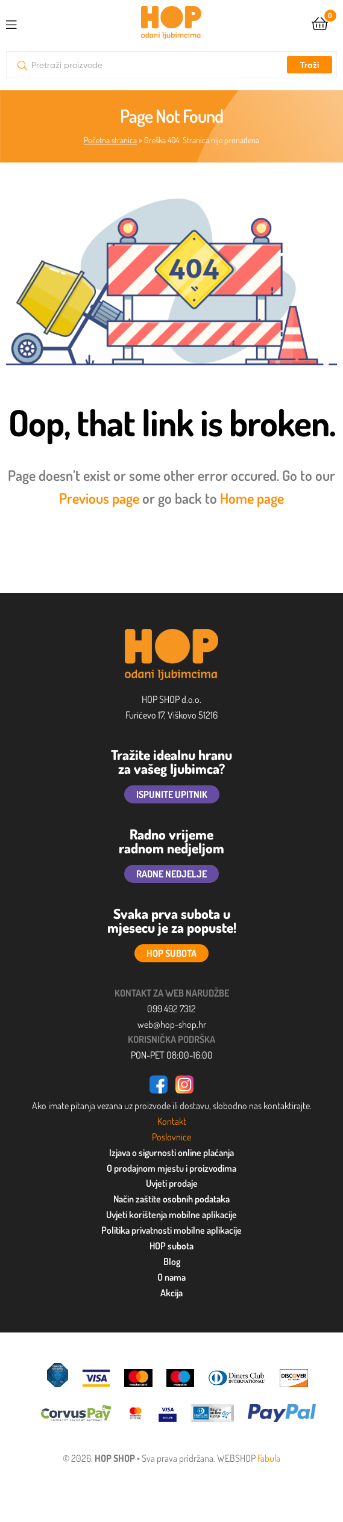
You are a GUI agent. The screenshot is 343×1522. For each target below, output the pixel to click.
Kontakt (171, 1121)
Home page (252, 498)
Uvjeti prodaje (172, 1183)
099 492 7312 (171, 1009)
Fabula (268, 1458)
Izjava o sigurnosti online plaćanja (171, 1152)
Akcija (171, 1293)
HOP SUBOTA (171, 953)
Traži (309, 65)
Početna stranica (110, 140)
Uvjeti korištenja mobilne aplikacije (171, 1214)
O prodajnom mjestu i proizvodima (171, 1168)
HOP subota (171, 1246)
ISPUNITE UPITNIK (171, 794)
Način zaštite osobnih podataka (171, 1199)
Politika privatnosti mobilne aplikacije (171, 1230)
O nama (171, 1277)
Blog (171, 1261)
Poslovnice (171, 1137)
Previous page (99, 498)
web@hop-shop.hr (171, 1024)
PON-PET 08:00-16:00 (172, 1055)
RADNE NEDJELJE (171, 874)
